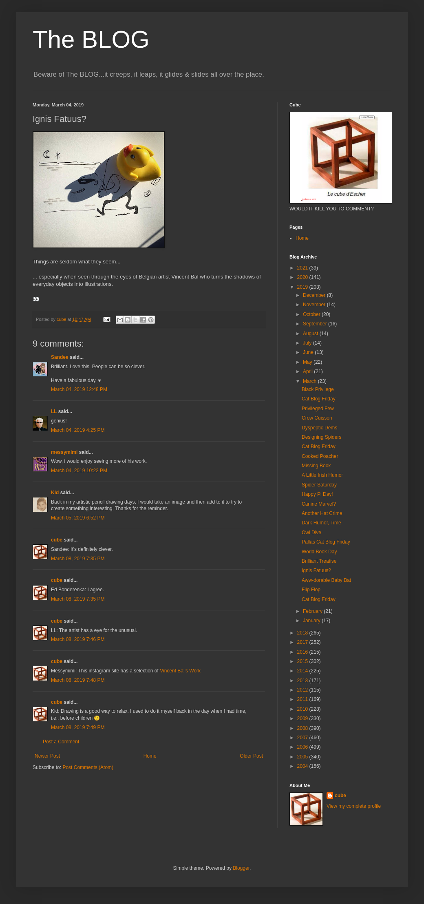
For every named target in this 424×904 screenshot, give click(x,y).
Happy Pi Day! (317, 494)
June (309, 352)
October (312, 314)
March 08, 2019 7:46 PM (77, 639)
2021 (303, 268)
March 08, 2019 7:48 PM (77, 680)
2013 (303, 680)
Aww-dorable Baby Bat (326, 580)
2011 (303, 699)
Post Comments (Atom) (87, 767)
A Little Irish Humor (322, 475)
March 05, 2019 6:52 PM (77, 518)
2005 (303, 757)
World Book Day (319, 552)
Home (150, 756)
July (308, 343)
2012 (303, 690)
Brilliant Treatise (319, 561)
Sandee (59, 357)
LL (54, 411)
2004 (303, 766)
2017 (303, 642)
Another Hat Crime (322, 513)
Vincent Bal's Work (180, 671)
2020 (303, 277)
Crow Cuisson (317, 418)
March (310, 381)
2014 (303, 671)
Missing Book (316, 466)
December (315, 295)
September (315, 324)
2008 (303, 728)
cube (56, 540)
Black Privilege (318, 389)
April (308, 371)
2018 (303, 633)
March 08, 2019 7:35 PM (77, 558)
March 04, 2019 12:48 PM (79, 389)
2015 (303, 661)
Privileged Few (318, 408)
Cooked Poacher (320, 456)
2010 (303, 709)
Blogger (241, 868)
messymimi (64, 452)
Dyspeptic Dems (319, 428)
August (311, 333)
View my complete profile (354, 806)
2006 (303, 747)
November (315, 304)
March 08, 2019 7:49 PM (77, 727)
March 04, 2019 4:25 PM (77, 430)
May (308, 362)
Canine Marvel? (319, 504)
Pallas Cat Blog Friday (326, 542)
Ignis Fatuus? (316, 570)
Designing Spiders (321, 437)
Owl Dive (311, 532)
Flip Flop (311, 589)
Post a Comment (61, 742)
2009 (303, 718)
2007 (303, 737)
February (313, 611)
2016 (303, 652)
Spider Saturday (319, 485)
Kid (55, 492)
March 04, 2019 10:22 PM (79, 470)
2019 (303, 287)
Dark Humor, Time (321, 523)
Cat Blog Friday (319, 399)
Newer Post (47, 756)
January (312, 620)
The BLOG (91, 39)
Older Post (251, 756)
